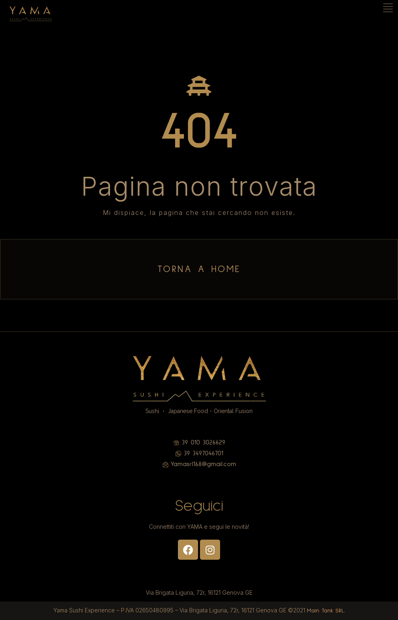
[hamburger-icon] (389, 9)
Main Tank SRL (325, 611)
